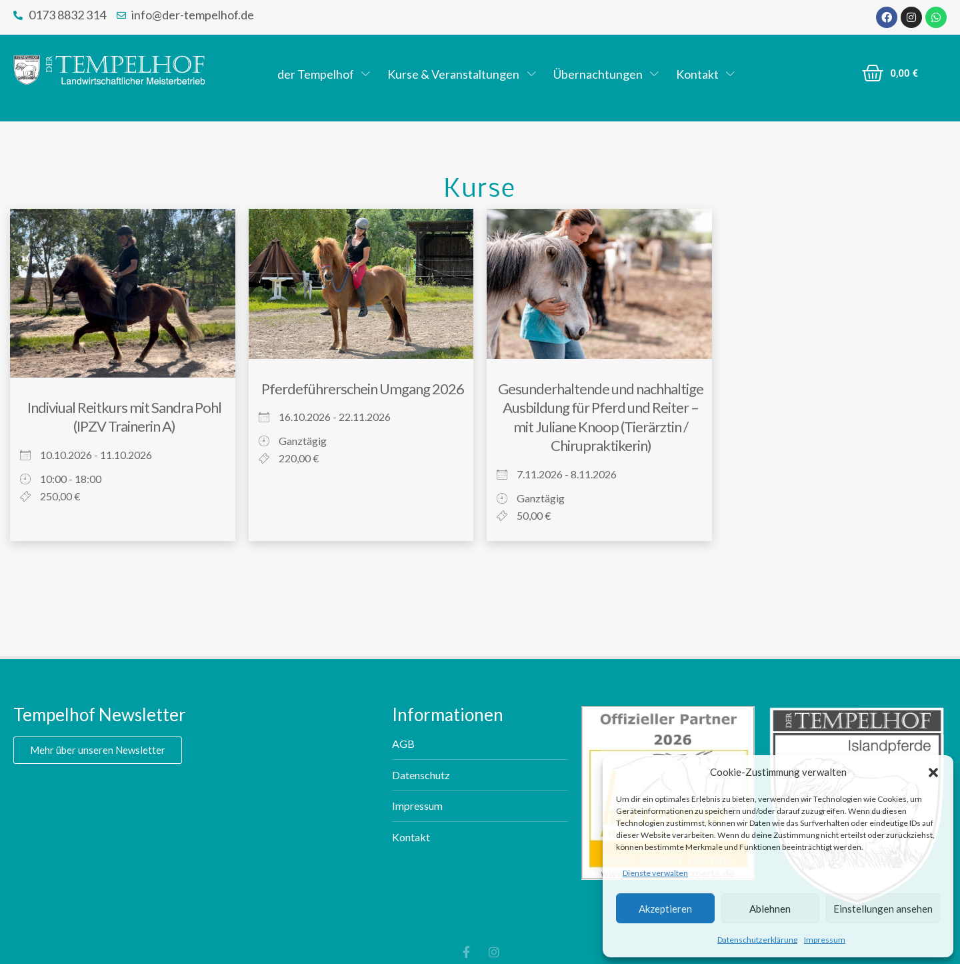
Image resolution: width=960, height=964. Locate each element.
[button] (933, 772)
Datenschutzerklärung (757, 940)
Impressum (824, 940)
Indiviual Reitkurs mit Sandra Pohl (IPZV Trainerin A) (124, 417)
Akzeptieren (665, 909)
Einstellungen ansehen (883, 909)
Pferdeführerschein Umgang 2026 (362, 389)
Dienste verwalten (655, 873)
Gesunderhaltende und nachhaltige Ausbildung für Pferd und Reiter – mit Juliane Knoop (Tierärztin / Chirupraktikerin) (600, 417)
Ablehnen (770, 909)
